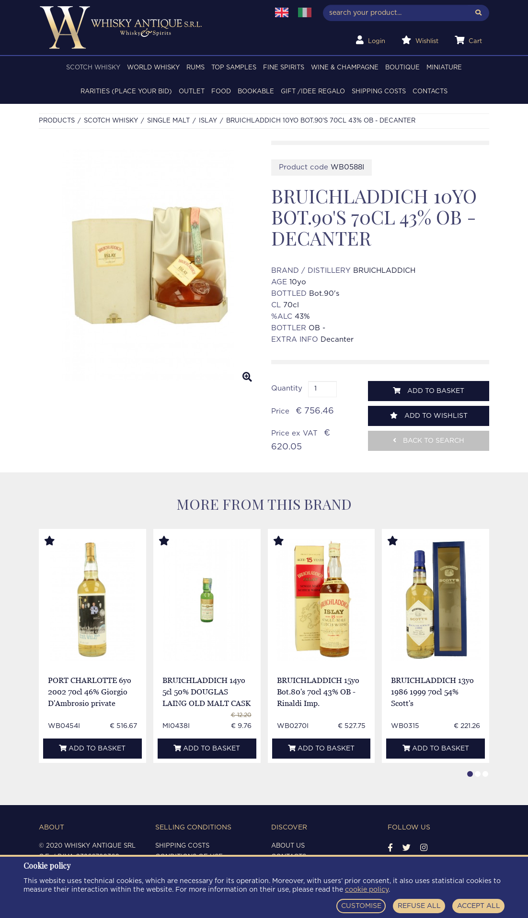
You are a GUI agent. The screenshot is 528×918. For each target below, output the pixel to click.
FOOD (221, 92)
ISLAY (208, 121)
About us (288, 846)
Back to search (428, 440)
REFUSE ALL (419, 906)
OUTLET (192, 92)
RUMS (195, 68)
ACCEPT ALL (478, 906)
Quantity (286, 388)
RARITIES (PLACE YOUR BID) (126, 92)
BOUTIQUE (402, 68)
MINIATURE (444, 68)
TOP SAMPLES (233, 68)
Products (57, 121)
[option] (148, 265)
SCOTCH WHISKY (93, 68)
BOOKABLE (256, 92)
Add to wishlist (429, 415)
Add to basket (428, 390)
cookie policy (367, 889)
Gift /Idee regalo (313, 92)
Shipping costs (379, 92)
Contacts (430, 92)
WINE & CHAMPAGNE (345, 68)
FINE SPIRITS (283, 68)
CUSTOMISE (361, 906)
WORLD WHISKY (153, 68)
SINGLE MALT (168, 121)
